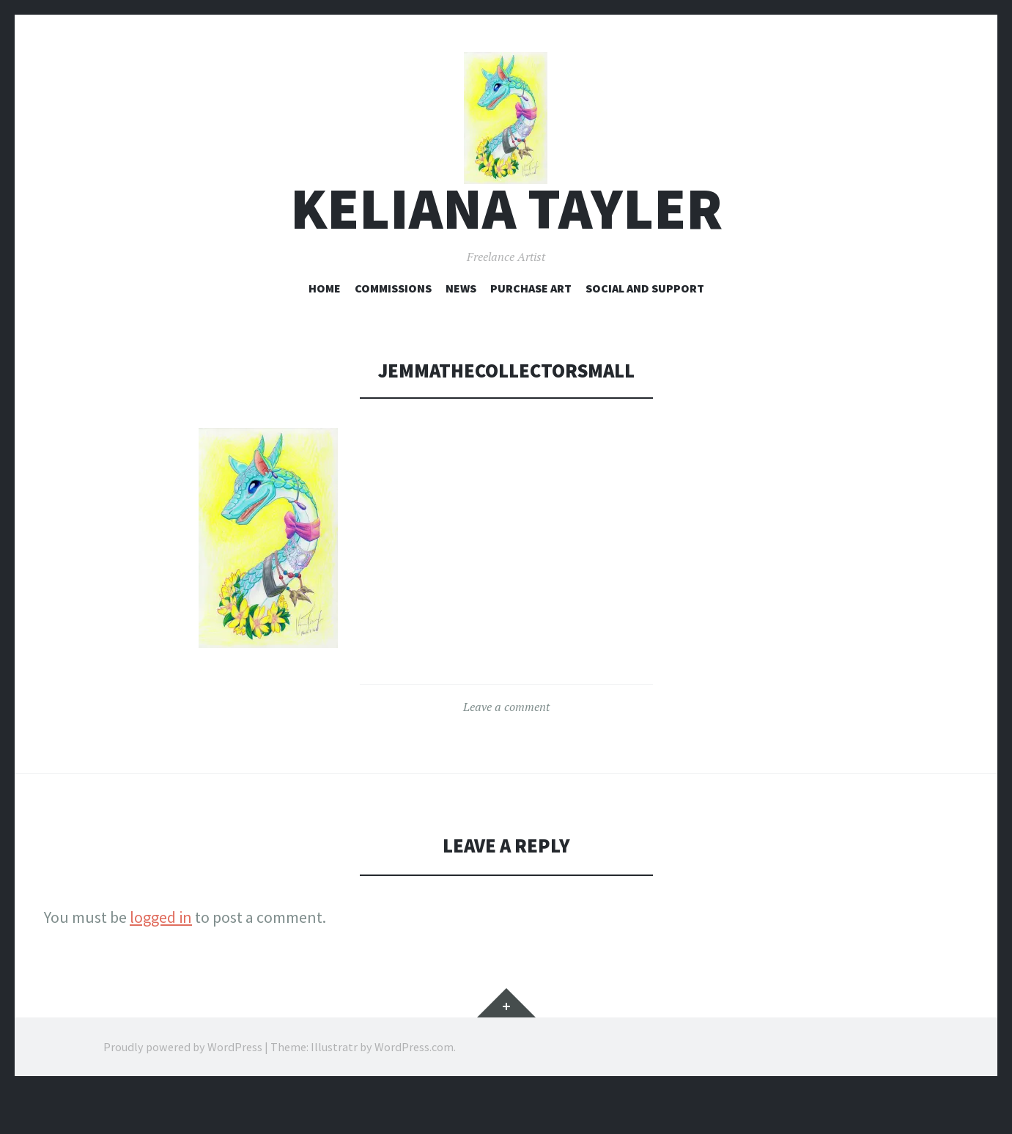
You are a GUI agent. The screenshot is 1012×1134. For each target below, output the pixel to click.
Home (325, 330)
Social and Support (645, 330)
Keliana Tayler (506, 252)
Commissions (393, 330)
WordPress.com (414, 1090)
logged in (161, 960)
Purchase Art (531, 330)
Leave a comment (506, 750)
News (461, 330)
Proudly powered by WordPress (182, 1090)
